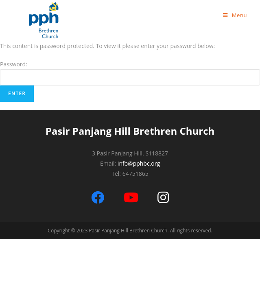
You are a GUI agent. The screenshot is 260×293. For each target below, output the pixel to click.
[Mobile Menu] (235, 15)
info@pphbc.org (139, 163)
